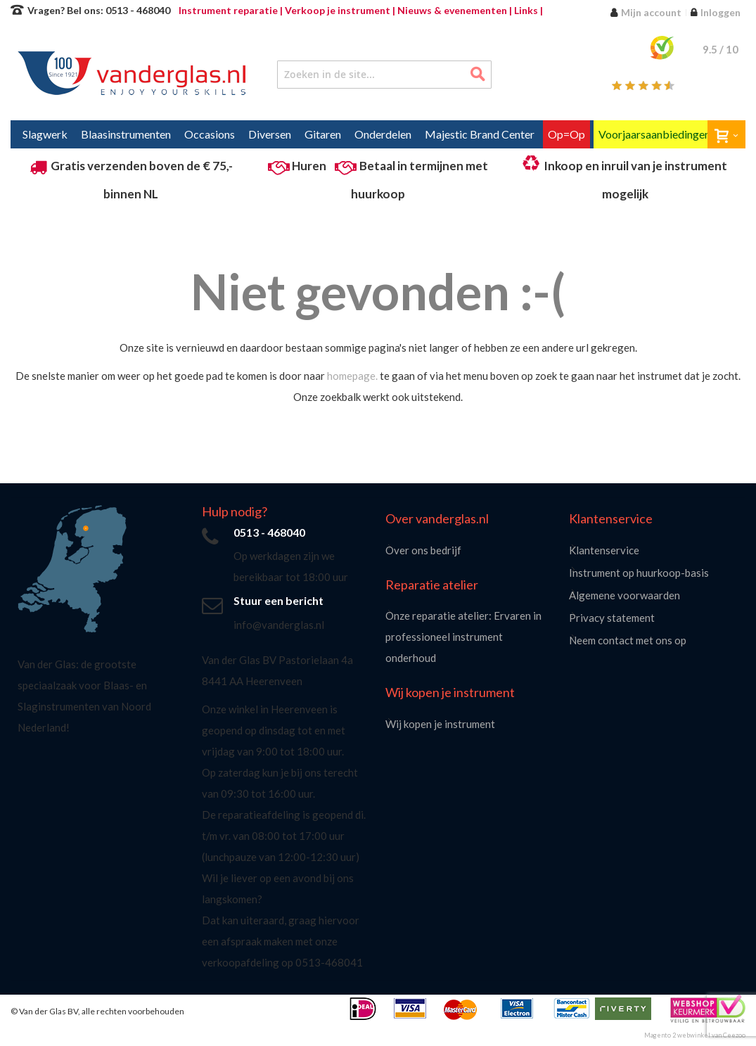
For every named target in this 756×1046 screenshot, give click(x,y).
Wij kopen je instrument (440, 723)
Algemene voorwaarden (624, 595)
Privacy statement (612, 617)
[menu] (378, 134)
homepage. (352, 375)
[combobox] (384, 74)
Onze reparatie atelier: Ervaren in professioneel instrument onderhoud (463, 636)
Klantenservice (604, 550)
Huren (309, 165)
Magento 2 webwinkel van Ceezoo (694, 1035)
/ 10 (720, 49)
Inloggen (720, 12)
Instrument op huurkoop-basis (639, 572)
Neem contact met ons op (627, 640)
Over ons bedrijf (423, 550)
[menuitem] (45, 134)
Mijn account (651, 12)
